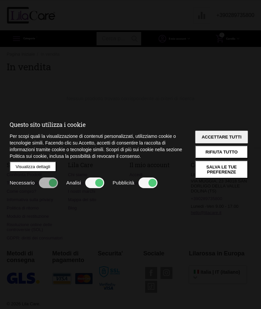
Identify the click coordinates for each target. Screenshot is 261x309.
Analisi (85, 182)
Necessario (34, 182)
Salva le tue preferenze (221, 169)
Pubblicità (135, 182)
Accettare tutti (222, 137)
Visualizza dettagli (33, 166)
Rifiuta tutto (221, 152)
